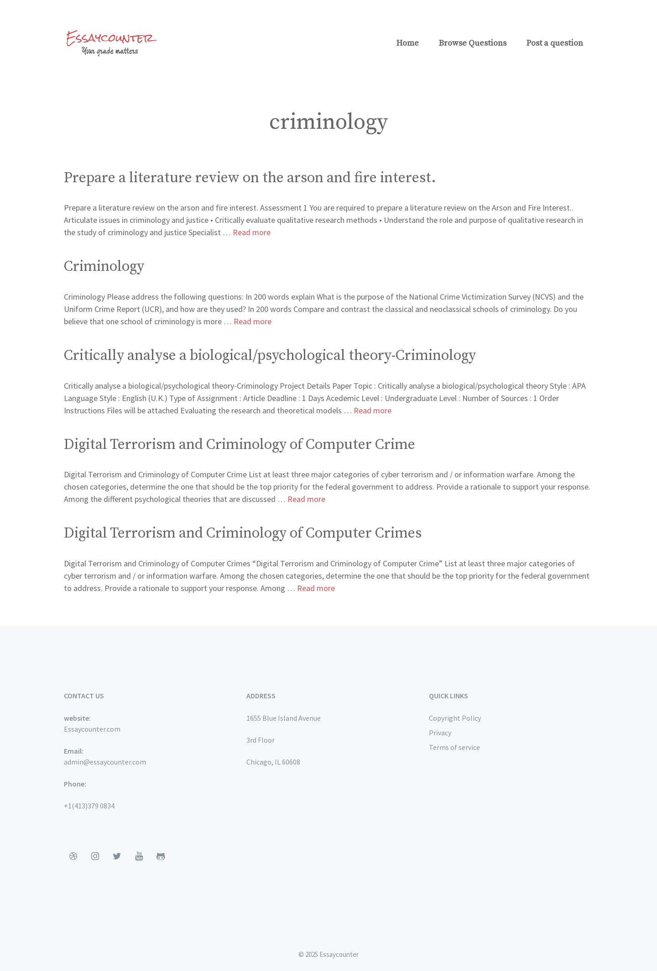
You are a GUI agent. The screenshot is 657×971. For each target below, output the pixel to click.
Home (407, 43)
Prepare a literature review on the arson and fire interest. (250, 178)
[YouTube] (139, 856)
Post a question (555, 43)
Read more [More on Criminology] (252, 321)
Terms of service (454, 747)
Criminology (104, 267)
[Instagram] (95, 856)
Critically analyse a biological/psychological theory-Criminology (270, 356)
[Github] (160, 856)
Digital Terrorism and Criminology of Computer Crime (239, 445)
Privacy (440, 732)
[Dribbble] (73, 856)
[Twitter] (117, 856)
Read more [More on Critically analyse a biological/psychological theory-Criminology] (372, 410)
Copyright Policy (455, 718)
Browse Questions (472, 43)
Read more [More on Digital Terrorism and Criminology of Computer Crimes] (316, 588)
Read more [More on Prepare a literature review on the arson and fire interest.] (252, 232)
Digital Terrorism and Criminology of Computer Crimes (243, 533)
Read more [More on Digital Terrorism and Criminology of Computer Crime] (306, 499)
